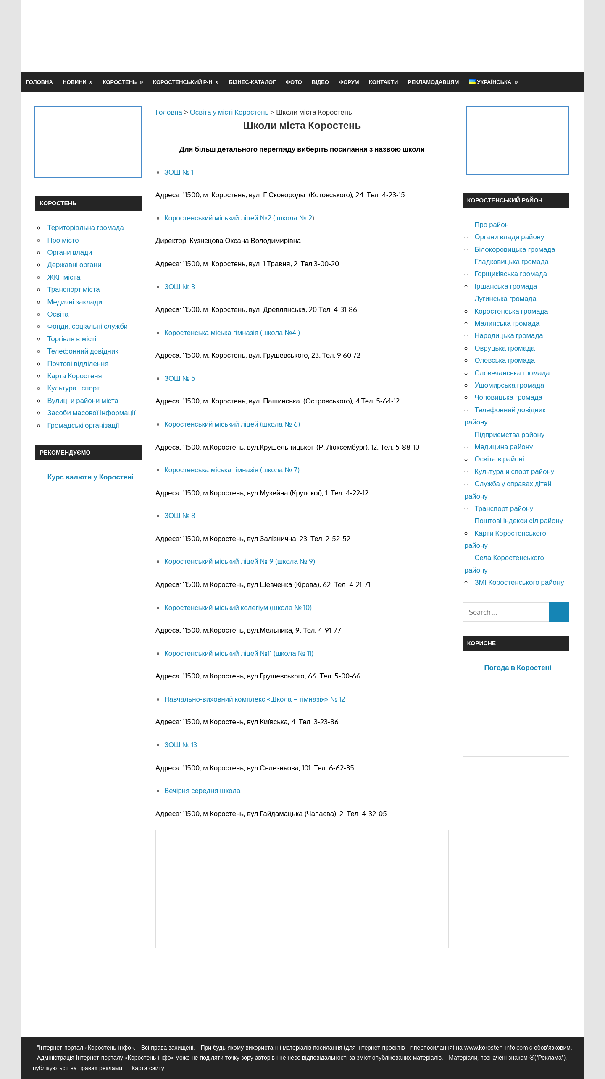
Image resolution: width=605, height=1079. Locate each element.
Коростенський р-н (183, 82)
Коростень (120, 82)
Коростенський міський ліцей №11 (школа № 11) (238, 653)
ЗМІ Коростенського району (519, 582)
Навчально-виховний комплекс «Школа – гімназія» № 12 (254, 698)
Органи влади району (509, 236)
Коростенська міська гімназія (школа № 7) (232, 469)
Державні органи (74, 264)
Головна (39, 82)
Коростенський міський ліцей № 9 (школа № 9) (239, 561)
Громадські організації (83, 425)
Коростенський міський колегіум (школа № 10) (238, 607)
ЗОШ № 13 (180, 744)
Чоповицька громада (508, 397)
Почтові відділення (77, 363)
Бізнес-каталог (252, 82)
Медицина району (503, 446)
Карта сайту (148, 1067)
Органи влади (69, 252)
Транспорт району (503, 508)
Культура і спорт (73, 387)
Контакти (383, 82)
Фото (294, 82)
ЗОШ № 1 (178, 172)
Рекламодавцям (433, 82)
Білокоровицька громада (514, 249)
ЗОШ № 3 (179, 286)
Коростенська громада (511, 310)
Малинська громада (506, 323)
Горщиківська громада (510, 273)
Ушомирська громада (509, 384)
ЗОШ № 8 (179, 515)
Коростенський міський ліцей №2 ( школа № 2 (238, 217)
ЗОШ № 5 (179, 378)
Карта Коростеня (74, 375)
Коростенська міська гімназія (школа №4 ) (232, 332)
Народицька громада (508, 335)
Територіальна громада (85, 227)
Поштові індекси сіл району (518, 520)
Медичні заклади (74, 301)
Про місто (63, 240)
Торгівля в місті (71, 338)
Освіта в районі (499, 458)
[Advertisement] (417, 36)
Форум (349, 82)
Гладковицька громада (511, 261)
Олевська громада (504, 360)
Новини (75, 82)
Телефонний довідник (82, 350)
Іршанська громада (505, 286)
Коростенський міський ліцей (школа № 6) (232, 423)
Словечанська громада (512, 372)
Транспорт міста (73, 289)
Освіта (57, 313)
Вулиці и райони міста (82, 400)
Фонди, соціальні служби (87, 326)
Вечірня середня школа (202, 790)
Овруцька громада (504, 347)
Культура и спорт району (514, 471)
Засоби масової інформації (91, 412)
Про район (491, 224)
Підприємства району (509, 434)
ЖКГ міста (63, 276)
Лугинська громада (505, 298)
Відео (320, 82)
